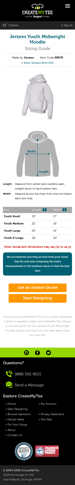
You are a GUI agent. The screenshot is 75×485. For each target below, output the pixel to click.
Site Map (46, 419)
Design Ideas (16, 419)
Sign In (68, 25)
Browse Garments (19, 414)
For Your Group (17, 424)
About (11, 430)
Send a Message (25, 385)
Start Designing (17, 409)
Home (12, 404)
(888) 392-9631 (23, 374)
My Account (48, 404)
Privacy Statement (52, 414)
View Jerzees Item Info (39, 62)
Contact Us (15, 435)
